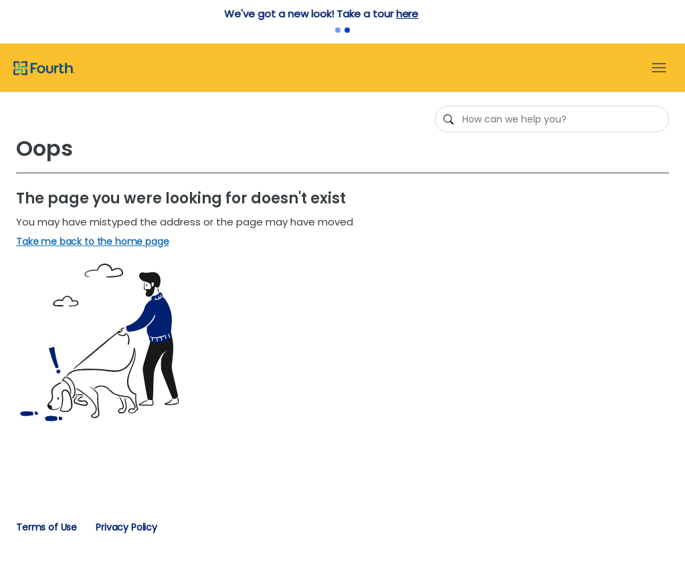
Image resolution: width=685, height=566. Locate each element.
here (428, 14)
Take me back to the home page (92, 241)
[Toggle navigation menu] (659, 68)
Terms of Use (46, 527)
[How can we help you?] (552, 119)
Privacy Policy (126, 527)
